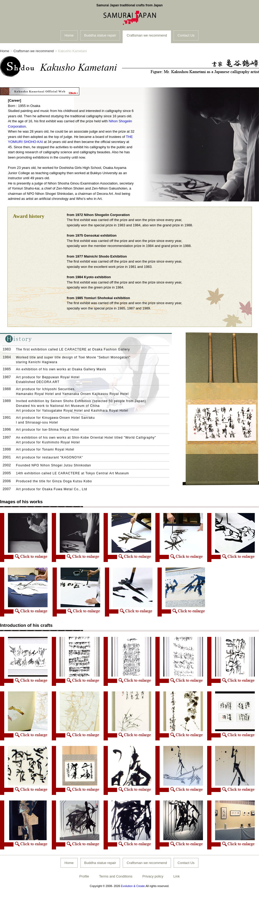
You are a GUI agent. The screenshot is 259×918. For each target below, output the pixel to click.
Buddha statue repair (100, 35)
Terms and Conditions (115, 876)
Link (176, 876)
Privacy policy (152, 876)
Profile (84, 876)
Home (69, 35)
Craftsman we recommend (147, 35)
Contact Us (186, 35)
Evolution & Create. (133, 886)
